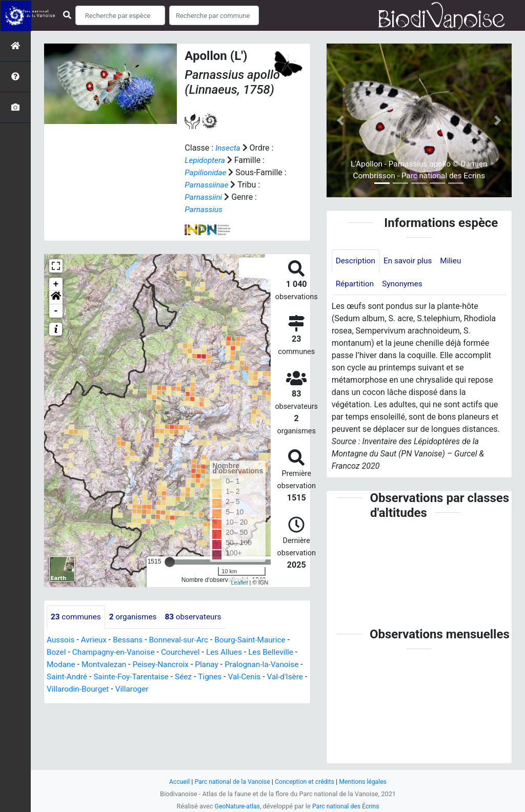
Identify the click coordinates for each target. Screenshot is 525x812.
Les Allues (231, 652)
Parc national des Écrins (347, 806)
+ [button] (56, 284)
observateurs (198, 616)
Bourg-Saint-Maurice (258, 639)
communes (77, 616)
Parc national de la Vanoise (230, 781)
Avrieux (95, 639)
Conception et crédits (306, 781)
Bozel (57, 652)
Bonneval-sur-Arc (184, 639)
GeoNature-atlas (235, 806)
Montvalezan (110, 664)
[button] (56, 297)
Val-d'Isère (70, 689)
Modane (65, 664)
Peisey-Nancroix (169, 664)
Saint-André (103, 676)
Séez (224, 676)
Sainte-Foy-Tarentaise (170, 676)
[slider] (170, 561)
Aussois (61, 639)
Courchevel (186, 652)
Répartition (356, 284)
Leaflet (239, 582)
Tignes (252, 676)
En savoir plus (411, 261)
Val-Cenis (288, 676)
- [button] (56, 310)
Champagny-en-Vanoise (116, 652)
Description (356, 261)
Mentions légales (366, 781)
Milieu (455, 261)
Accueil (175, 781)
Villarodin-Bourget (127, 689)
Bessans (131, 639)
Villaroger (184, 689)
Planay (218, 664)
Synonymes (405, 284)
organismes (136, 616)
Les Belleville (280, 652)
